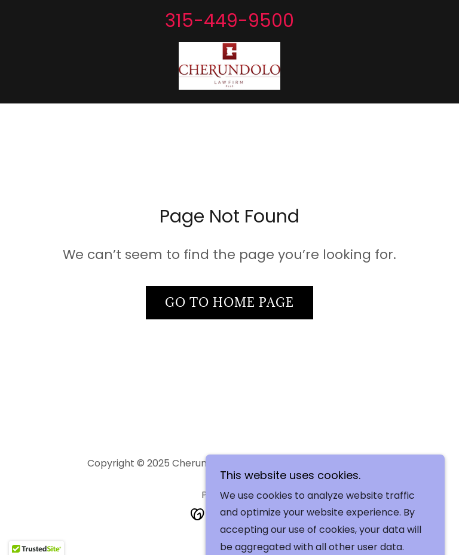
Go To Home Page (229, 302)
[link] (229, 66)
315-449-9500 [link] (229, 20)
